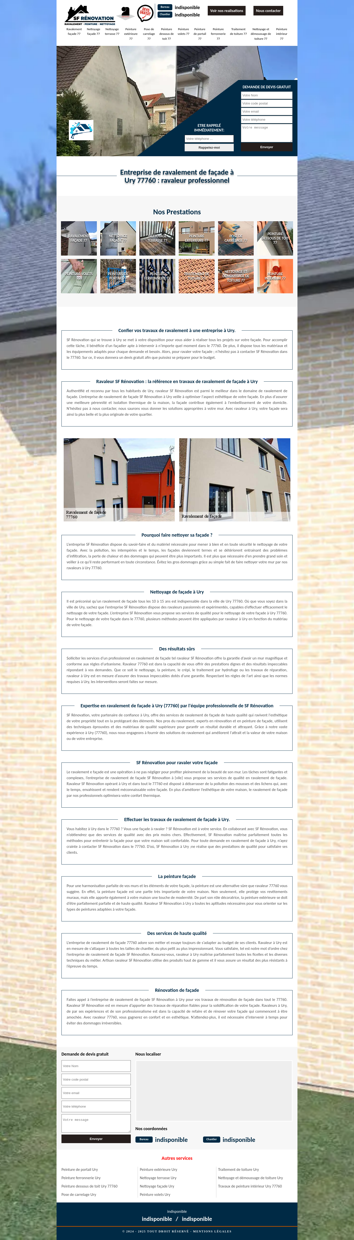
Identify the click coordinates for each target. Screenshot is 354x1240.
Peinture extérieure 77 (130, 33)
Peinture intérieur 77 (281, 33)
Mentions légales (212, 1231)
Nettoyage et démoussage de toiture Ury (250, 1177)
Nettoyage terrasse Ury (158, 1177)
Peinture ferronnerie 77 (218, 33)
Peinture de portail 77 (199, 33)
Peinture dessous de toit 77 (166, 33)
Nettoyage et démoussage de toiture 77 (261, 33)
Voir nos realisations (226, 10)
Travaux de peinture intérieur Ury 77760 (250, 1186)
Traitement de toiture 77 (238, 31)
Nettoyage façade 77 (93, 31)
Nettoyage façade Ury (157, 1186)
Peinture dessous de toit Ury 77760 (89, 1186)
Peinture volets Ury (155, 1194)
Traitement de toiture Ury (238, 1169)
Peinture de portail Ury (79, 1169)
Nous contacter (268, 10)
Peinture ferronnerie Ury (81, 1177)
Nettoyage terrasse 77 (112, 31)
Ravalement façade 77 (74, 31)
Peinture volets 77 (184, 31)
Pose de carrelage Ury (78, 1194)
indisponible (187, 7)
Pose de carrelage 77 (149, 33)
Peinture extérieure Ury (158, 1169)
